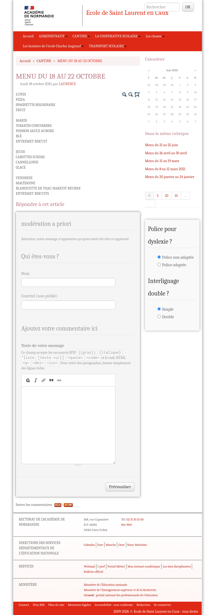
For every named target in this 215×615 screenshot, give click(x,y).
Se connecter (162, 605)
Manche (111, 545)
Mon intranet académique (143, 566)
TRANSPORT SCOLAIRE (108, 46)
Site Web (126, 525)
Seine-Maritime (137, 545)
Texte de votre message (42, 345)
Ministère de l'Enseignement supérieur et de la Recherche (120, 590)
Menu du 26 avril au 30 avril (166, 153)
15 (176, 195)
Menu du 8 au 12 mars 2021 (165, 169)
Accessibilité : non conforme (114, 605)
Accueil (28, 36)
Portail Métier (116, 566)
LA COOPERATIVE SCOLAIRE (117, 36)
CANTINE (81, 36)
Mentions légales (79, 605)
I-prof (101, 566)
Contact (24, 605)
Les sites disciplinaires (177, 566)
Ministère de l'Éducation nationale (105, 585)
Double (168, 317)
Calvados (89, 545)
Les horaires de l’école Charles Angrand (53, 46)
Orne (122, 545)
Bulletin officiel (93, 571)
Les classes (155, 36)
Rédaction (143, 605)
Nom (25, 273)
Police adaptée (174, 265)
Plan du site (56, 605)
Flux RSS (39, 605)
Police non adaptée (178, 257)
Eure (100, 545)
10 (166, 195)
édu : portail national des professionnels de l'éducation (121, 595)
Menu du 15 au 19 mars (162, 161)
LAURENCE (67, 84)
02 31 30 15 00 (135, 519)
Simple (168, 309)
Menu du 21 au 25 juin (161, 145)
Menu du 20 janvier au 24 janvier (169, 177)
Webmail (89, 566)
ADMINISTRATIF (53, 36)
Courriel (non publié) (39, 296)
